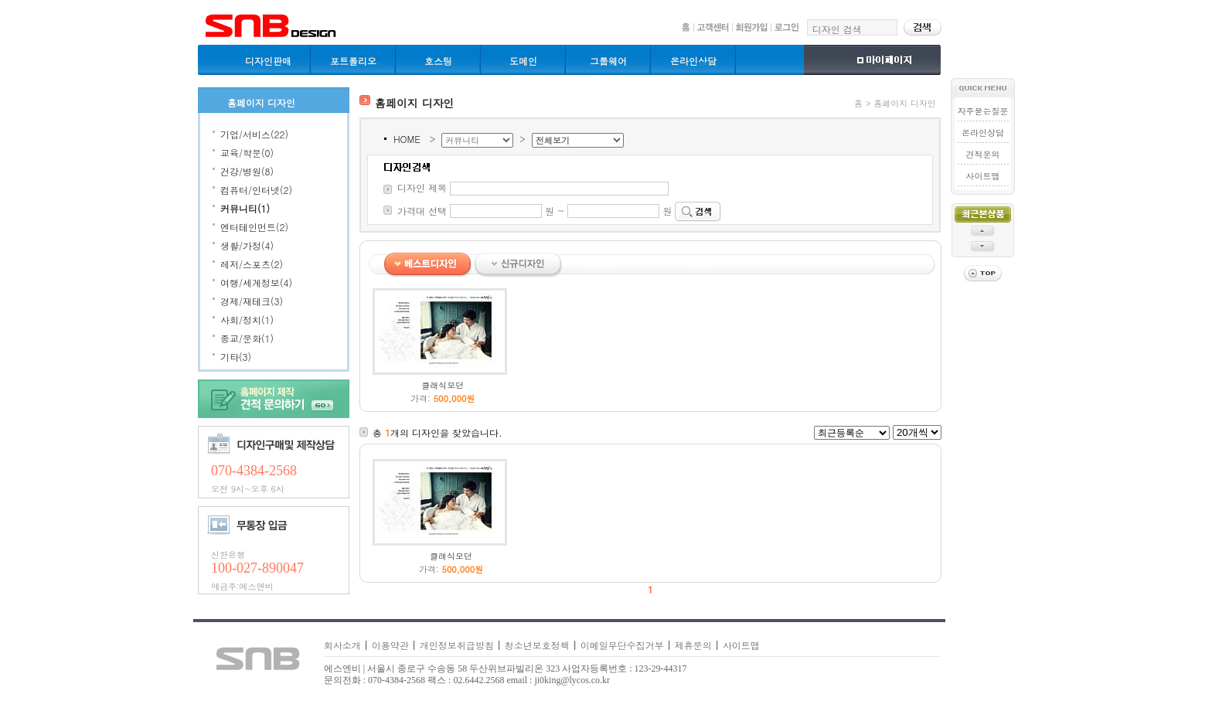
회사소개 (342, 644)
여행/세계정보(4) (256, 282)
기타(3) (235, 356)
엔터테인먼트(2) (254, 226)
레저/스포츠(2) (251, 263)
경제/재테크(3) (251, 301)
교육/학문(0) (247, 152)
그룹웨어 (608, 60)
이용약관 (390, 644)
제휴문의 (693, 644)
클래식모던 (442, 385)
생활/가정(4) (247, 245)
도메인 (523, 60)
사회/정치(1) (247, 319)
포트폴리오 (353, 60)
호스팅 (438, 60)
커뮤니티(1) (245, 208)
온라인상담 (693, 60)
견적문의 (982, 154)
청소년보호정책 (537, 644)
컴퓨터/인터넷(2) (256, 189)
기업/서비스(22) (254, 134)
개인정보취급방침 (457, 644)
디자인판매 (268, 60)
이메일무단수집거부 (622, 644)
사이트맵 (982, 176)
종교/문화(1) (247, 338)
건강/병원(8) (247, 171)
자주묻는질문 (982, 111)
